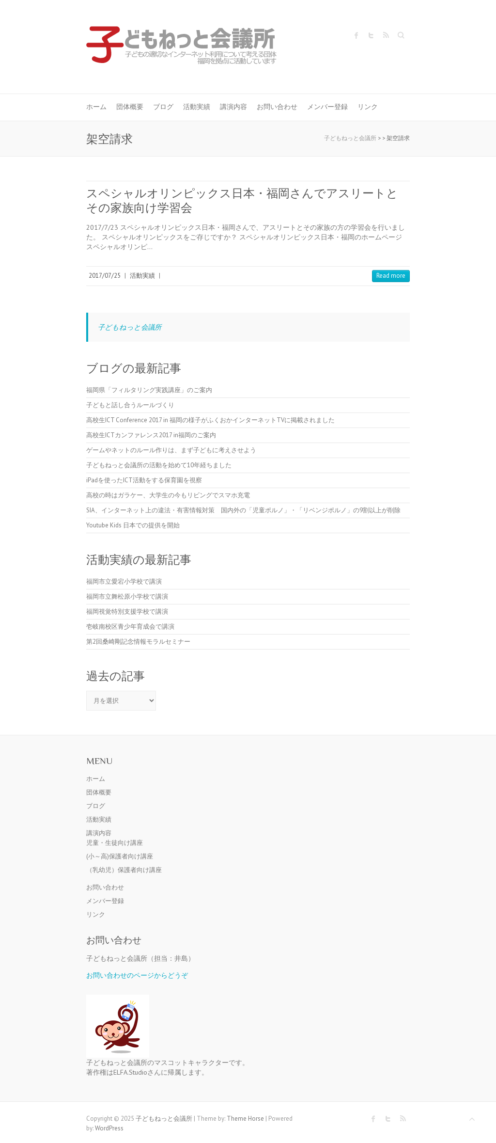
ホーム (96, 106)
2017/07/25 (105, 275)
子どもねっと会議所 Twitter (371, 35)
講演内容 (233, 106)
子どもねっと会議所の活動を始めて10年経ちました (159, 465)
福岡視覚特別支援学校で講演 (127, 611)
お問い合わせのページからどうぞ (137, 975)
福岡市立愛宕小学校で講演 (124, 581)
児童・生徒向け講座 (114, 843)
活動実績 (196, 106)
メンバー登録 (327, 106)
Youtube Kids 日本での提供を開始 (133, 525)
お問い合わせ (277, 106)
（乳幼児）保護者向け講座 (124, 870)
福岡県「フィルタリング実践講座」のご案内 (149, 390)
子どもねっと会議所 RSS (385, 35)
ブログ (163, 106)
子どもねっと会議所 (129, 327)
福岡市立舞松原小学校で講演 (127, 596)
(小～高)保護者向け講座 (119, 856)
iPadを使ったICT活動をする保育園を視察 (144, 480)
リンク (367, 106)
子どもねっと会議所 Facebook (356, 35)
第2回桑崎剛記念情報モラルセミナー (138, 641)
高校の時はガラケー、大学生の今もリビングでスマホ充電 (168, 495)
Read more (390, 275)
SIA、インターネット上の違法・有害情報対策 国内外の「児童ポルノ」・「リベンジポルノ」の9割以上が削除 (243, 510)
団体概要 (129, 106)
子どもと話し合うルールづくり (130, 405)
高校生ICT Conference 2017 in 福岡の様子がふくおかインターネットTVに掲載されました (210, 420)
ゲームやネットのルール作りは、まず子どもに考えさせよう (171, 450)
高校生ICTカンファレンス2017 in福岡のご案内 (151, 435)
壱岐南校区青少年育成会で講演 (130, 626)
